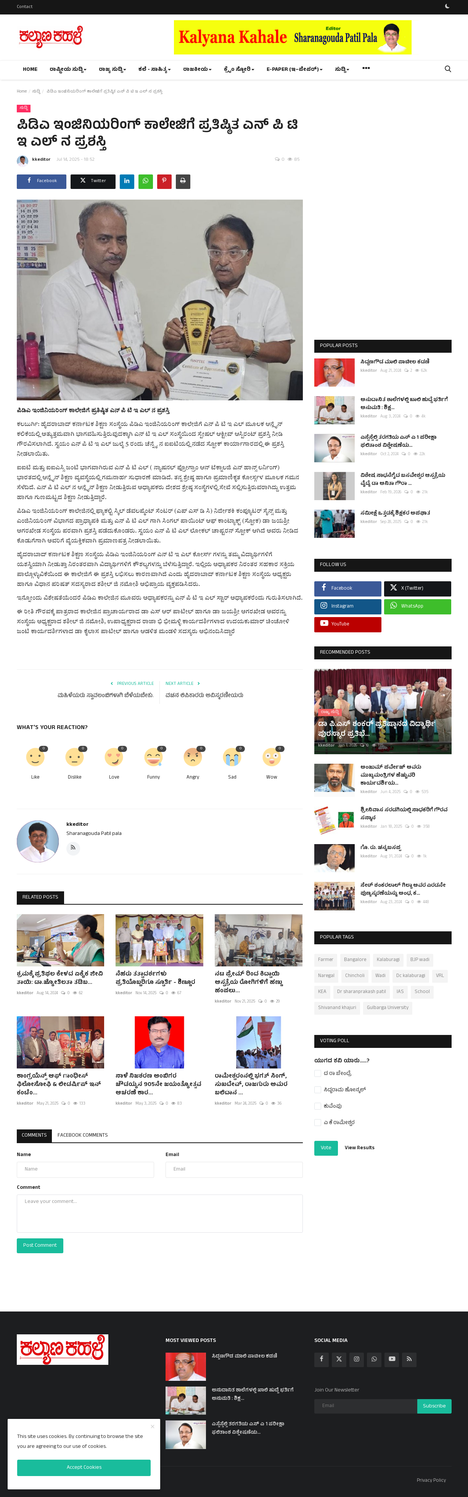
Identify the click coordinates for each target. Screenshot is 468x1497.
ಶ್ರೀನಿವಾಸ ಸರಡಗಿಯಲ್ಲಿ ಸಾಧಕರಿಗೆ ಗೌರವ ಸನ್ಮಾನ (403, 814)
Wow (271, 778)
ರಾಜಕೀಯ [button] (197, 70)
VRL (440, 976)
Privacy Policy (431, 1481)
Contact (25, 7)
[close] (152, 1427)
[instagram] (356, 1360)
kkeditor (34, 161)
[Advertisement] (383, 218)
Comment (28, 1188)
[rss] (409, 1360)
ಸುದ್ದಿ (36, 91)
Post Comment (40, 1245)
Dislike (74, 778)
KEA (322, 992)
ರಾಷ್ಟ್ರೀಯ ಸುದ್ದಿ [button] (68, 70)
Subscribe (434, 1406)
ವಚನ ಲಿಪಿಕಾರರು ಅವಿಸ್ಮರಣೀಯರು (204, 696)
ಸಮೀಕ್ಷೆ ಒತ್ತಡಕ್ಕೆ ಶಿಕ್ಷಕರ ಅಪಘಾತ (395, 514)
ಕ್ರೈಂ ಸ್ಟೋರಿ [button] (239, 70)
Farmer (325, 960)
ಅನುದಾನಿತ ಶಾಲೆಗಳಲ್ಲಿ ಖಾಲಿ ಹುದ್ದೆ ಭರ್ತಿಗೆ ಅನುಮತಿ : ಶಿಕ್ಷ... (404, 404)
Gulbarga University (387, 1008)
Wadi (380, 976)
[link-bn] (313, 37)
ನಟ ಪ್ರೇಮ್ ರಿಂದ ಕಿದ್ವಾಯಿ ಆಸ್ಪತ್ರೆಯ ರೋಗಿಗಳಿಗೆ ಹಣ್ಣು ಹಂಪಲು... (248, 982)
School (422, 992)
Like (35, 778)
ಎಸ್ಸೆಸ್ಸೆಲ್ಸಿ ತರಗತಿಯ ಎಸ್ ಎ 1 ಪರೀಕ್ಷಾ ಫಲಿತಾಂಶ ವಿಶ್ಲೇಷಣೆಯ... (398, 442)
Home (30, 70)
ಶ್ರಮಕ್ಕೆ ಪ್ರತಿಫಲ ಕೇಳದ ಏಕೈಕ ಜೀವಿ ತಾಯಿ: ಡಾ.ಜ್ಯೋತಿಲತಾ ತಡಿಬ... (60, 978)
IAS (400, 992)
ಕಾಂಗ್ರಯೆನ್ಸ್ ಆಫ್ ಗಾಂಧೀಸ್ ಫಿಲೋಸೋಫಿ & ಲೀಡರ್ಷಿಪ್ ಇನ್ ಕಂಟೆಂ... (59, 1084)
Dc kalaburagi (410, 976)
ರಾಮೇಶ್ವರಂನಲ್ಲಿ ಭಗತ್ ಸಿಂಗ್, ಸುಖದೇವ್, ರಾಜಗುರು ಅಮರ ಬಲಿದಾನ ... (251, 1084)
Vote (326, 1148)
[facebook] (321, 1360)
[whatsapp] (374, 1360)
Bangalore (355, 960)
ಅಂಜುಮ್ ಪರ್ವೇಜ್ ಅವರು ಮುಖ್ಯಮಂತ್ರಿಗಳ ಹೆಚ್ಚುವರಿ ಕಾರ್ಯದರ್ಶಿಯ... (390, 776)
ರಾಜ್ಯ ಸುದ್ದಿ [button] (112, 70)
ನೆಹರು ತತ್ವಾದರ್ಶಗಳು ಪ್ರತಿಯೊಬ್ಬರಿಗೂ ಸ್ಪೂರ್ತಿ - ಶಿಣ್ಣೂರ (155, 978)
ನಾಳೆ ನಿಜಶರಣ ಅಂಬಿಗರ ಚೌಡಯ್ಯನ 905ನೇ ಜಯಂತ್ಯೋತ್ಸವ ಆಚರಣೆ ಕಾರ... (158, 1084)
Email (172, 1155)
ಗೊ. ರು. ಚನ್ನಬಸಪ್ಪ (380, 848)
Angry (193, 778)
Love (114, 778)
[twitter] (339, 1360)
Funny (153, 778)
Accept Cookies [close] (84, 1467)
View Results (360, 1148)
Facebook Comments (85, 1135)
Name (24, 1155)
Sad (232, 778)
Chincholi (355, 976)
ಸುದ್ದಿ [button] (342, 70)
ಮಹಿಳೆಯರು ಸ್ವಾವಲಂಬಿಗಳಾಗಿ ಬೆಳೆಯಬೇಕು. (106, 696)
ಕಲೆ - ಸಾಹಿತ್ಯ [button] (154, 70)
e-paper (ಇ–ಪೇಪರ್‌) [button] (295, 70)
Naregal (326, 976)
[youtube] (391, 1360)
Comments (35, 1135)
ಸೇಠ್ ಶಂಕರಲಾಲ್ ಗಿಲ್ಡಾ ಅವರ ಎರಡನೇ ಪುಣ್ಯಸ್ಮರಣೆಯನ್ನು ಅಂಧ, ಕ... (402, 890)
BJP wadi (419, 960)
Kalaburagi (388, 960)
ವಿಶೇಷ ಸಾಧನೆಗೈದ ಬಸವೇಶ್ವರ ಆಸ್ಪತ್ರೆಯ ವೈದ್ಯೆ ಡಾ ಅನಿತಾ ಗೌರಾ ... (402, 480)
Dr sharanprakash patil (361, 992)
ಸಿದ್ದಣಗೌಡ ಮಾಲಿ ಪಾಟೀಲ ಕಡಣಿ (394, 362)
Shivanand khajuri (337, 1008)
